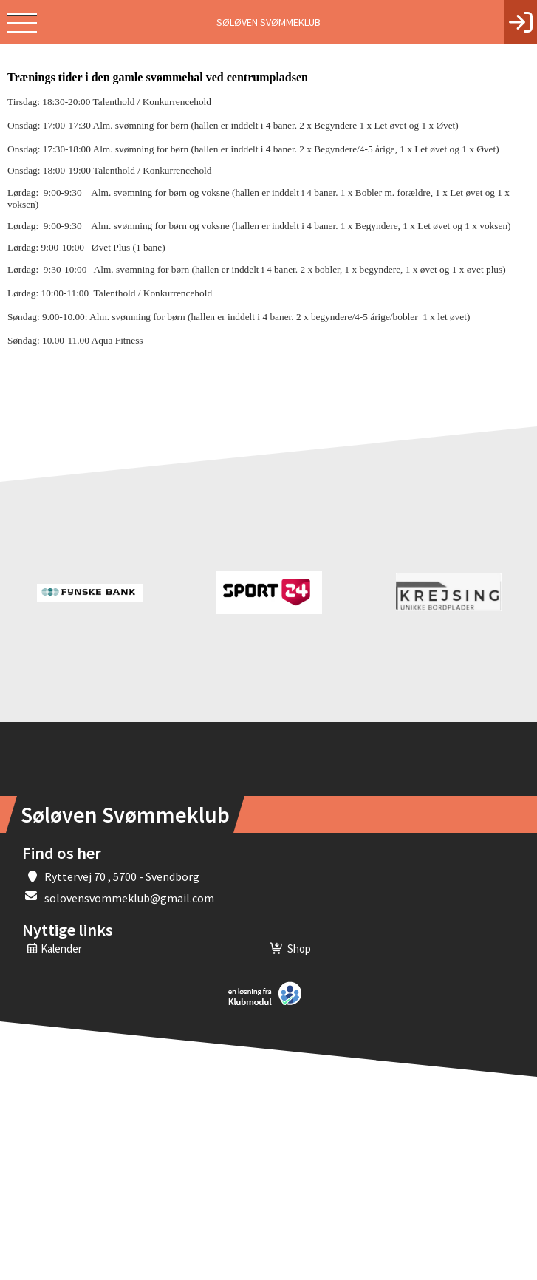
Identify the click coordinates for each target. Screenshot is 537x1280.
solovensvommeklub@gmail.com (129, 898)
